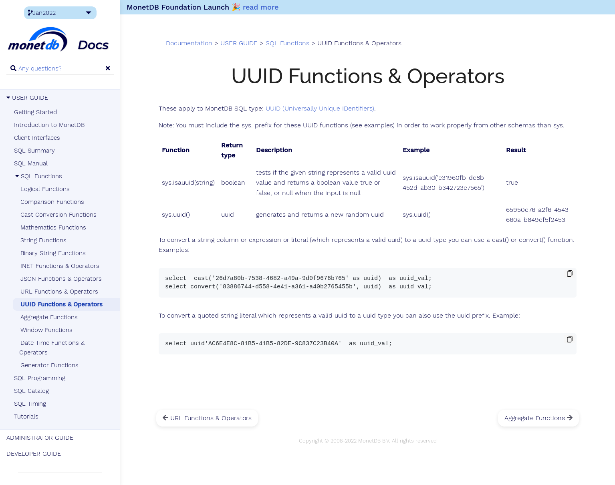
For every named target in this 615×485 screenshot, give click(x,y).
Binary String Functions (53, 253)
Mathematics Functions (53, 227)
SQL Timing (30, 403)
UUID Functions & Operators (61, 304)
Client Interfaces (37, 137)
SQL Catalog (31, 390)
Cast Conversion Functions (58, 214)
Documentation (189, 43)
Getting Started (35, 112)
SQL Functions (38, 176)
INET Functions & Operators (59, 266)
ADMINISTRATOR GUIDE (39, 437)
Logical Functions (45, 189)
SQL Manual (31, 163)
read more (260, 7)
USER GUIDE (27, 97)
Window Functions (46, 330)
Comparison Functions (52, 201)
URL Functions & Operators (59, 291)
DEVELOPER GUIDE (33, 453)
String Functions (43, 240)
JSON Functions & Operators (61, 278)
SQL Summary (34, 150)
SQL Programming (39, 378)
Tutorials (26, 416)
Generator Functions (49, 365)
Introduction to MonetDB (49, 125)
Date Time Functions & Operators (52, 347)
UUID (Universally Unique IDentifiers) (320, 108)
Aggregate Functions (49, 317)
